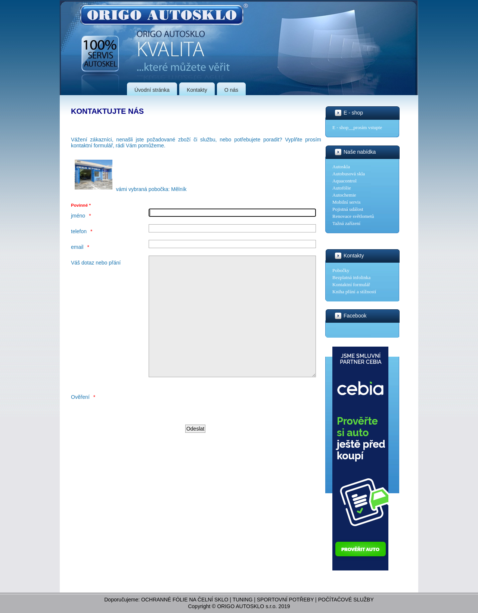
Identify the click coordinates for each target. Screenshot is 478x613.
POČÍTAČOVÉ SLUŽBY (346, 600)
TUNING (243, 600)
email (77, 247)
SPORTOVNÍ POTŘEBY (285, 600)
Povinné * (81, 205)
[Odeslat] (195, 451)
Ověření (80, 419)
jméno (78, 216)
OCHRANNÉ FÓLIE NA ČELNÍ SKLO (184, 600)
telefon (79, 231)
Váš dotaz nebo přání (96, 263)
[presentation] (205, 426)
